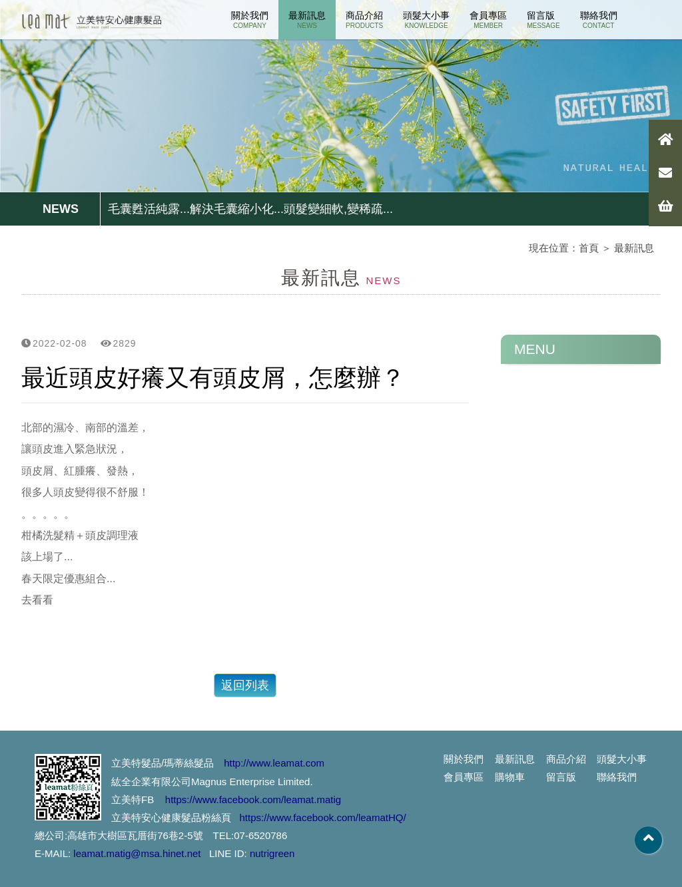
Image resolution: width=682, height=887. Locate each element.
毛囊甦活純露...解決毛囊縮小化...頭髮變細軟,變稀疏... (250, 209)
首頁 (589, 248)
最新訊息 (307, 19)
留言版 (543, 19)
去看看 (37, 600)
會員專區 (488, 19)
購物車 (510, 777)
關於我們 (249, 19)
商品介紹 (364, 19)
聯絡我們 (598, 19)
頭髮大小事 (426, 19)
